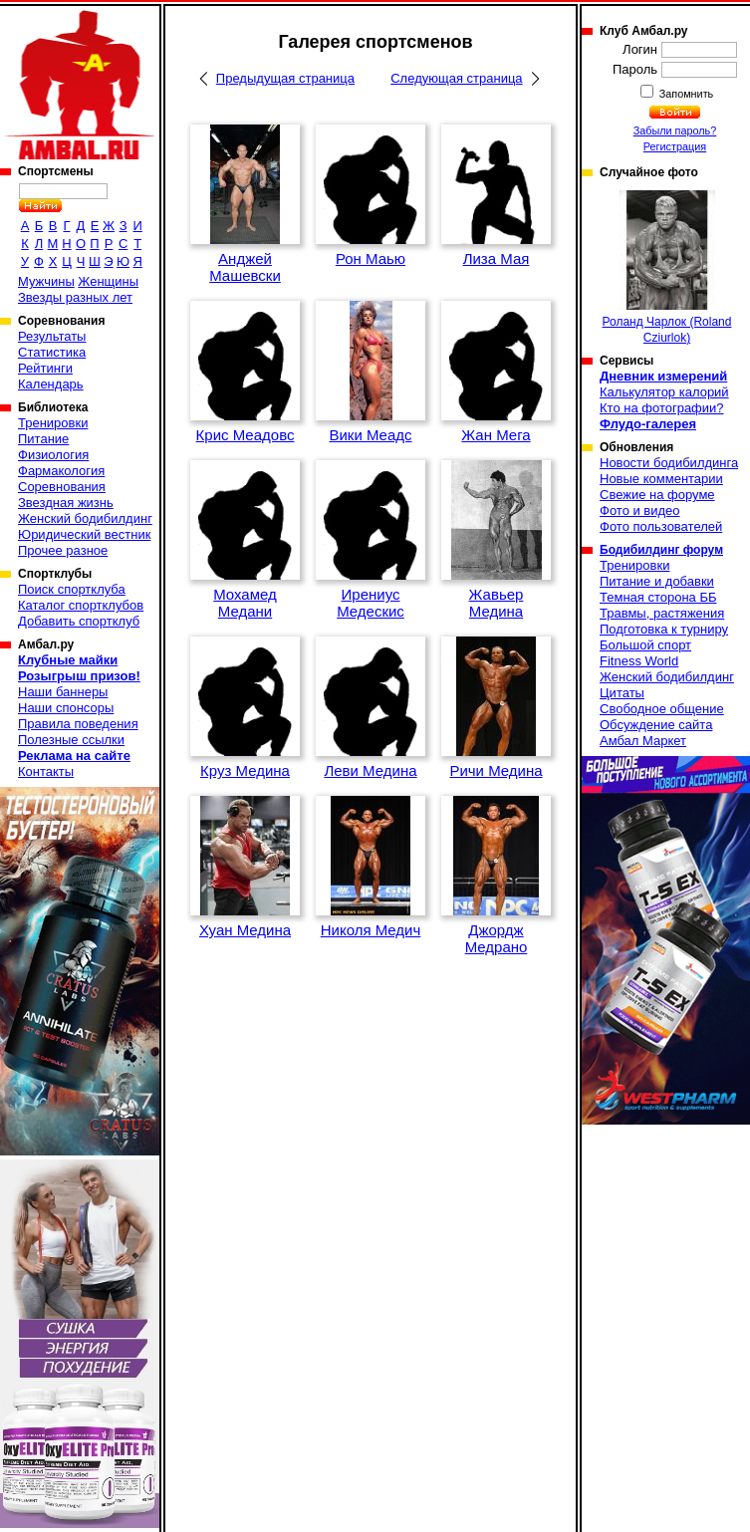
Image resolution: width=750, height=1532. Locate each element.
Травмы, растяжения (662, 613)
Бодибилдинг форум (661, 550)
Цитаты (622, 692)
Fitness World (639, 660)
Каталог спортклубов (80, 605)
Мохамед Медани (245, 603)
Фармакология (61, 470)
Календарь (51, 384)
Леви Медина (370, 770)
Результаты (52, 336)
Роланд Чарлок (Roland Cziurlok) (667, 267)
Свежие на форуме (657, 494)
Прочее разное (63, 550)
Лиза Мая (496, 258)
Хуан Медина (245, 929)
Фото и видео (640, 510)
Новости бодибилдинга (669, 462)
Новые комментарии (661, 478)
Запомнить (685, 94)
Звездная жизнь (66, 502)
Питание (43, 438)
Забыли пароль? (675, 130)
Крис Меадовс (245, 434)
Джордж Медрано (496, 938)
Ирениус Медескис (370, 603)
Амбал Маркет (643, 740)
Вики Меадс (370, 434)
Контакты (46, 771)
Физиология (53, 454)
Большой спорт (645, 645)
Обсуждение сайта (656, 724)
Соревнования (62, 486)
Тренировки (53, 422)
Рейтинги (45, 368)
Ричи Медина (495, 770)
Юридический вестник (84, 534)
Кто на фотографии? (662, 407)
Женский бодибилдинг (85, 518)
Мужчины (46, 281)
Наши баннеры (63, 691)
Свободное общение (662, 708)
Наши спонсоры (66, 707)
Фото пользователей (661, 526)
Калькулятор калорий (664, 391)
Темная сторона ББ (658, 597)
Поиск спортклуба (71, 589)
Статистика (52, 352)
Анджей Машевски (245, 267)
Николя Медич (371, 929)
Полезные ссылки (71, 739)
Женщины (108, 281)
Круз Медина (245, 770)
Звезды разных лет (75, 297)
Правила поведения (78, 723)
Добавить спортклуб (78, 621)
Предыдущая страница (285, 78)
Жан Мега (495, 434)
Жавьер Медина (496, 603)
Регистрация (674, 146)
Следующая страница (456, 78)
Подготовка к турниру (664, 629)
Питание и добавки (657, 581)
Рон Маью (370, 258)
